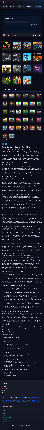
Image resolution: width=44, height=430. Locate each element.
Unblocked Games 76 (16, 400)
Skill (12, 398)
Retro (34, 397)
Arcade (18, 6)
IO (12, 397)
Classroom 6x (18, 396)
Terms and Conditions (7, 417)
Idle (23, 6)
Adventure (12, 6)
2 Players (13, 396)
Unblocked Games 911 (36, 400)
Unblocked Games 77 (26, 400)
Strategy (23, 398)
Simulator (9, 398)
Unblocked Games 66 (6, 400)
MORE (37, 6)
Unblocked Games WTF (36, 401)
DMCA (4, 413)
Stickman (19, 398)
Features (4, 397)
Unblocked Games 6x (16, 401)
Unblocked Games (6, 396)
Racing (30, 397)
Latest (15, 397)
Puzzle (27, 397)
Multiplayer (19, 397)
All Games (5, 6)
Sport (15, 398)
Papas (23, 397)
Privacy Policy (6, 415)
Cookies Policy (6, 419)
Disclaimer (5, 421)
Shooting (4, 398)
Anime (31, 396)
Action (23, 396)
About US (5, 423)
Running (29, 6)
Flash (8, 397)
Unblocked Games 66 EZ (35, 398)
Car (38, 396)
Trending (28, 398)
